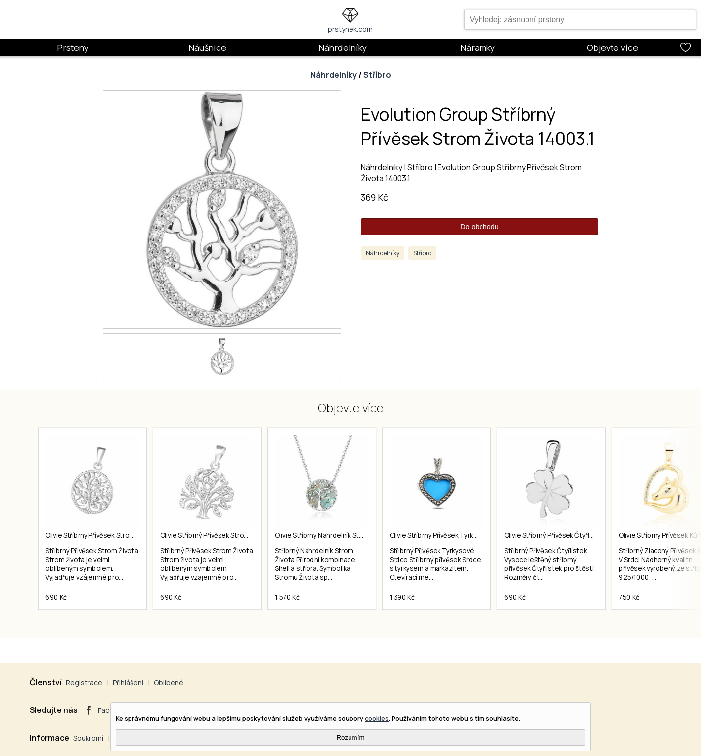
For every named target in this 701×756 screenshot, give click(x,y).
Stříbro (377, 74)
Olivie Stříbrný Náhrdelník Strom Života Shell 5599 (350, 535)
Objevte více (612, 47)
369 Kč (374, 197)
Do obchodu (479, 227)
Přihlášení (128, 682)
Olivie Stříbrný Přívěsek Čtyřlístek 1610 (562, 535)
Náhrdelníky (342, 47)
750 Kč (629, 597)
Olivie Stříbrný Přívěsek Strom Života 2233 (109, 535)
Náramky (477, 47)
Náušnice (207, 47)
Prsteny (72, 47)
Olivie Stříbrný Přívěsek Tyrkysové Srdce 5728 (459, 535)
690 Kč (56, 597)
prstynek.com (350, 29)
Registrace (84, 682)
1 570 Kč (287, 597)
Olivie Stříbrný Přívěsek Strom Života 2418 (223, 535)
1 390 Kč (402, 597)
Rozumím (350, 737)
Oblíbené (168, 682)
